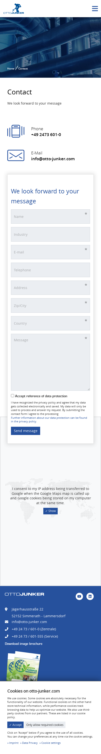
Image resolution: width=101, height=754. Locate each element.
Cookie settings (51, 743)
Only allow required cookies (45, 725)
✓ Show (50, 511)
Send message (25, 430)
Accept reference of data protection (39, 396)
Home (10, 68)
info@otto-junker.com (53, 158)
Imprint (13, 743)
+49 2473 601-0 (46, 134)
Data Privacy (30, 743)
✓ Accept (15, 725)
